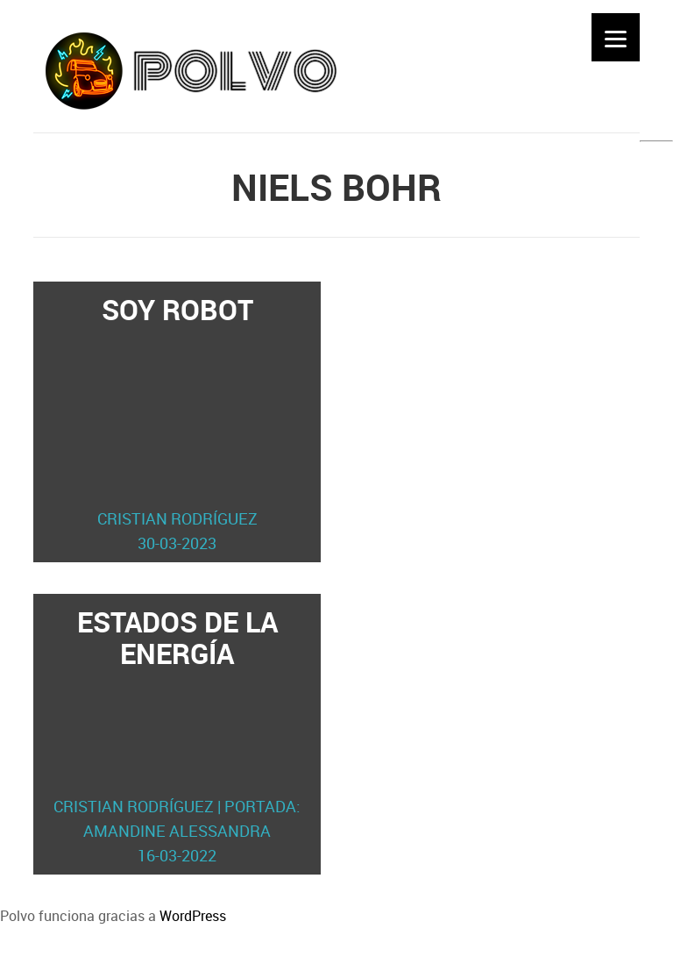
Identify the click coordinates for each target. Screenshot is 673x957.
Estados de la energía (177, 735)
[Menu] (616, 37)
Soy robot (177, 422)
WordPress (192, 915)
